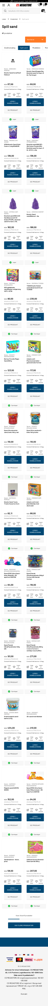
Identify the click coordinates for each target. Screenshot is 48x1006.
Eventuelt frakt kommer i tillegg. (12, 89)
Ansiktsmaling (9, 48)
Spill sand (24, 48)
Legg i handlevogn (12, 102)
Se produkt (13, 110)
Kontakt (24, 994)
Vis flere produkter (24, 925)
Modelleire (36, 48)
